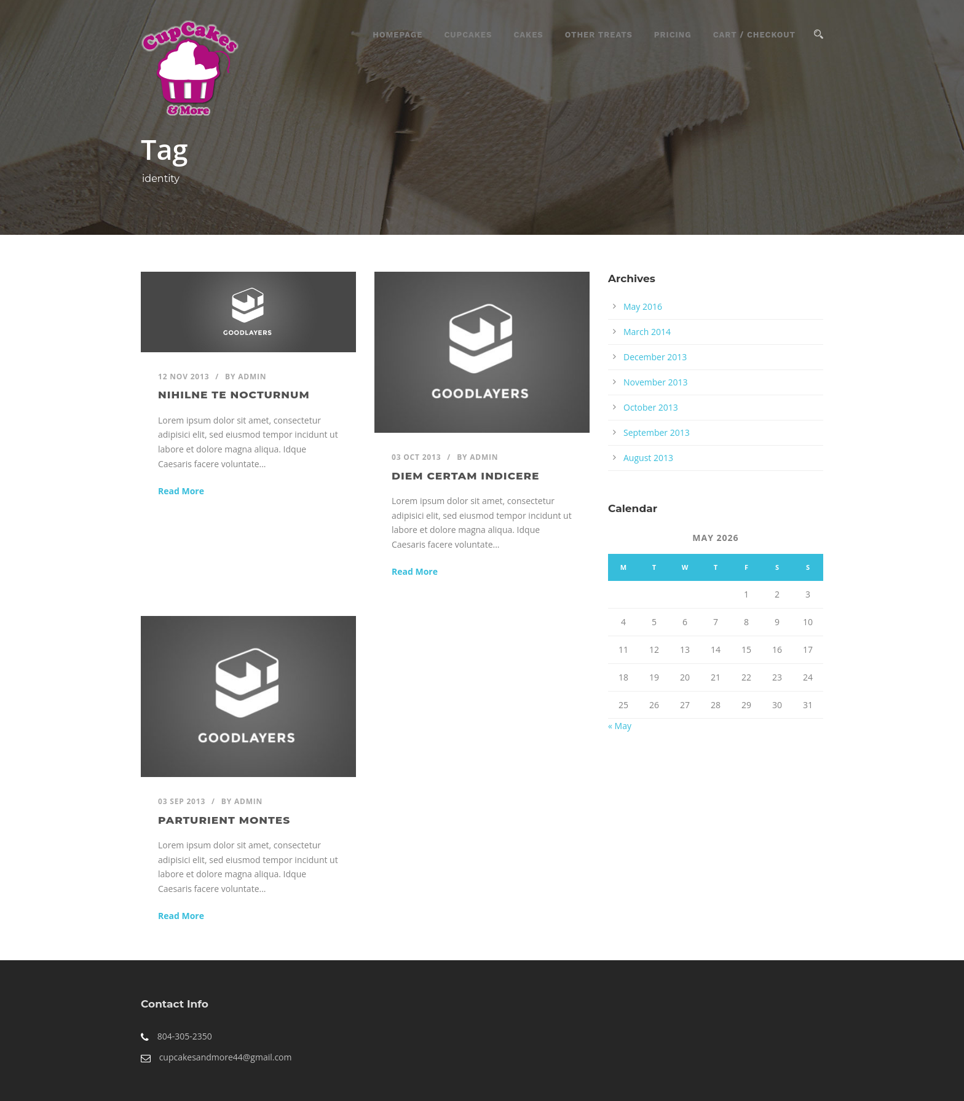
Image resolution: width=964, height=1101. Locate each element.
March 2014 (647, 331)
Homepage (397, 34)
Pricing (673, 34)
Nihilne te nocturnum (234, 395)
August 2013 (648, 458)
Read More (181, 491)
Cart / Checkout (754, 34)
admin (252, 376)
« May (619, 726)
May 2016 (642, 306)
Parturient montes (224, 820)
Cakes (528, 34)
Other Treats (599, 34)
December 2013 (655, 357)
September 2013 (656, 432)
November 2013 (655, 382)
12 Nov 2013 (183, 376)
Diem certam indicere (465, 476)
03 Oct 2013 (416, 457)
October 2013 (650, 407)
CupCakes (468, 34)
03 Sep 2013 (181, 801)
